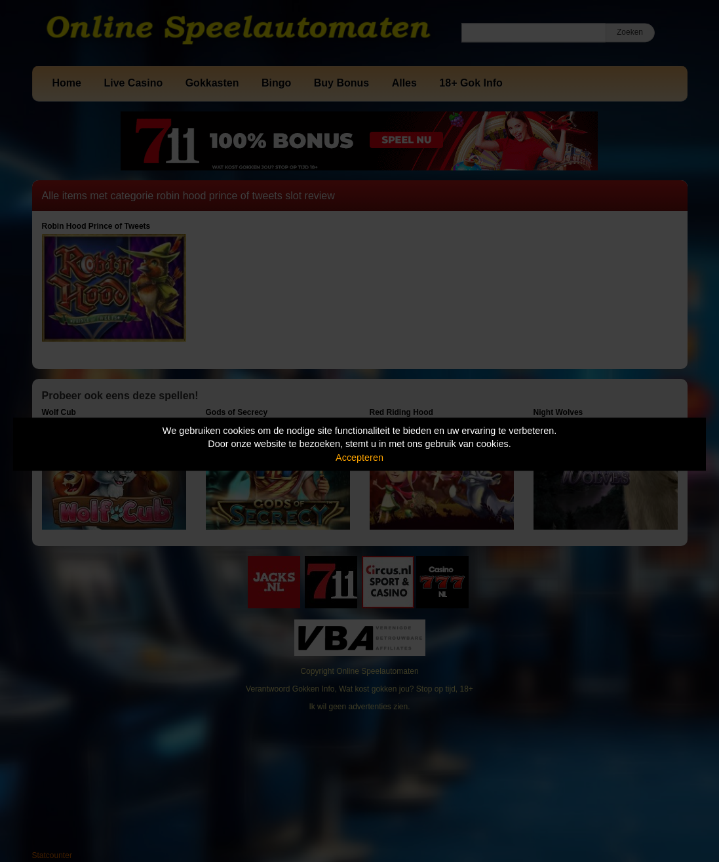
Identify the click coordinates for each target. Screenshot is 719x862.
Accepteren (359, 457)
